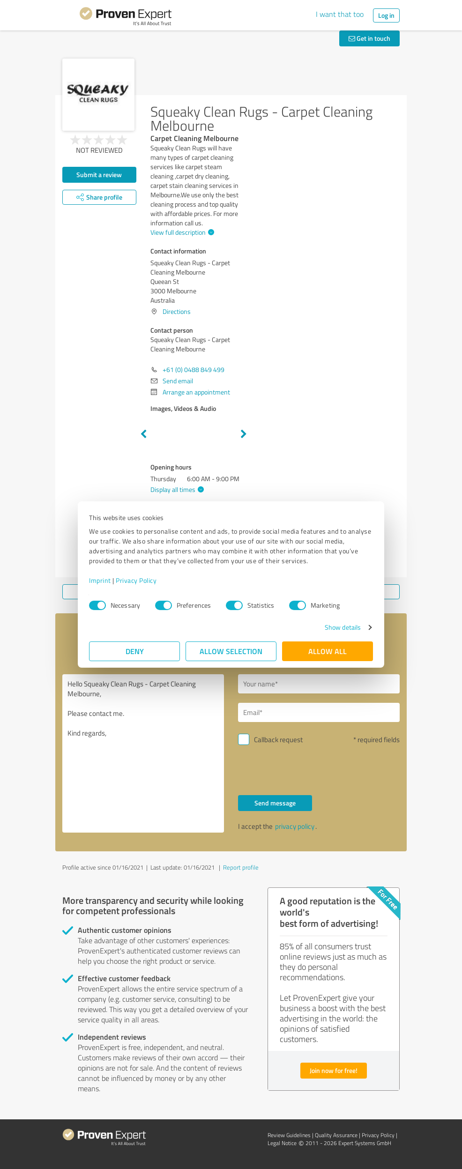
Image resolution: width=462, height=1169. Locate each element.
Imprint (100, 580)
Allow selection (231, 651)
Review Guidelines (289, 1135)
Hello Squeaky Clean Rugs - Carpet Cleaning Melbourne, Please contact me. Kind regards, (143, 753)
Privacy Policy (136, 580)
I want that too (340, 14)
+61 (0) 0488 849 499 (193, 369)
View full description (181, 232)
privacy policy (294, 826)
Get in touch (369, 38)
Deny (135, 651)
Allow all (327, 651)
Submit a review (99, 174)
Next (243, 434)
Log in (386, 15)
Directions (177, 311)
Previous (143, 434)
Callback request (278, 740)
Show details (343, 627)
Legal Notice (282, 1143)
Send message (275, 802)
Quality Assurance (336, 1135)
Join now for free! (334, 1070)
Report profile (241, 867)
